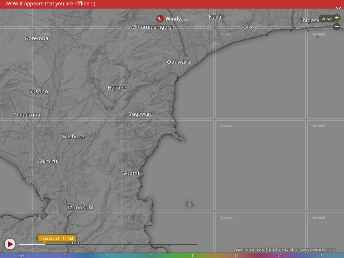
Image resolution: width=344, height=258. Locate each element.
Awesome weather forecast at (285, 249)
